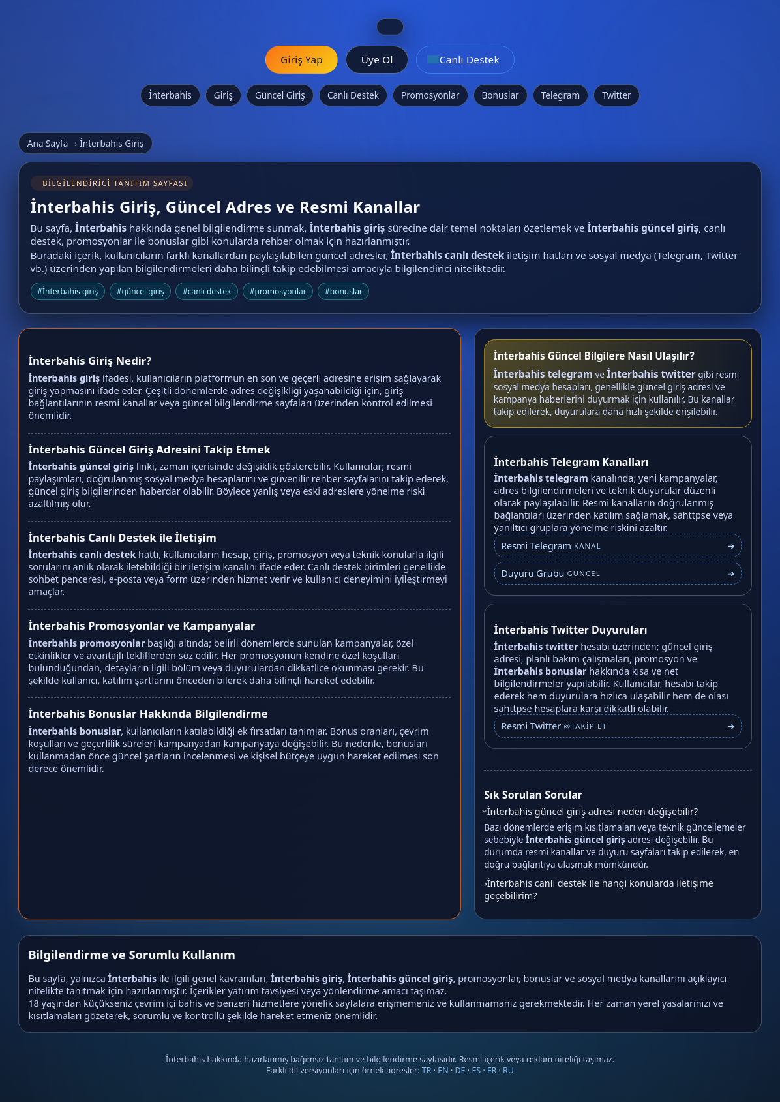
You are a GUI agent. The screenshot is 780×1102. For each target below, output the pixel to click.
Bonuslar (500, 95)
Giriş (223, 95)
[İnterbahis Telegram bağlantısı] (618, 545)
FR (491, 1070)
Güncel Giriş (280, 95)
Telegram (560, 95)
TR (427, 1070)
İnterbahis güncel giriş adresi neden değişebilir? (592, 811)
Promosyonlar (430, 95)
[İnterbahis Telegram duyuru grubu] (618, 573)
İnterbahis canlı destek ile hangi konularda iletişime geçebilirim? (598, 889)
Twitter (616, 95)
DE (460, 1070)
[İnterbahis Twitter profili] (618, 731)
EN (443, 1070)
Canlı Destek (353, 95)
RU (508, 1070)
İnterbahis (170, 95)
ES (476, 1070)
